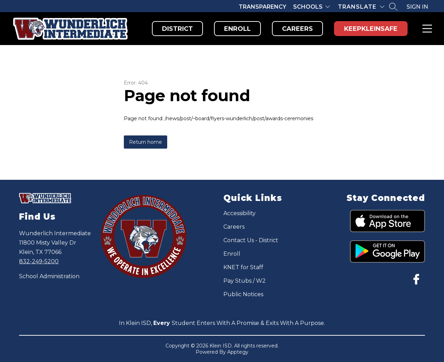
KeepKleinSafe (371, 29)
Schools (308, 6)
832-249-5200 (39, 261)
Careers (297, 29)
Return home (145, 142)
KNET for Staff (243, 267)
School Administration (49, 276)
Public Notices (243, 294)
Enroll (237, 29)
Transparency (262, 6)
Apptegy (237, 352)
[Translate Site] (361, 6)
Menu (426, 28)
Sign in (417, 6)
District (177, 29)
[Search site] (393, 6)
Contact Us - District (250, 240)
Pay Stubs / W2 (244, 280)
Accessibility (239, 213)
